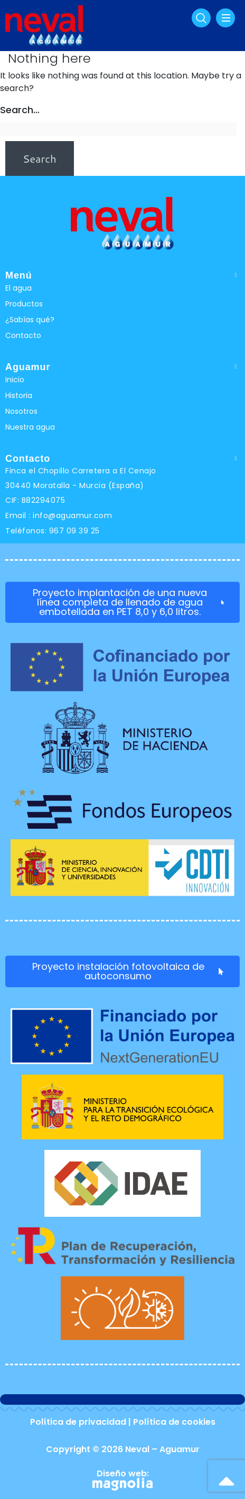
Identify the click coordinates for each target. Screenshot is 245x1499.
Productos (24, 304)
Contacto (23, 335)
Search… (20, 109)
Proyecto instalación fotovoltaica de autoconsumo (128, 971)
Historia (18, 395)
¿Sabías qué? (29, 319)
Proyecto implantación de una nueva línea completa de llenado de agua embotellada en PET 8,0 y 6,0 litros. (128, 602)
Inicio (14, 379)
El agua (18, 288)
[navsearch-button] (201, 17)
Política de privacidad (78, 1422)
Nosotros (21, 411)
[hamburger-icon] (225, 17)
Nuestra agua (30, 427)
